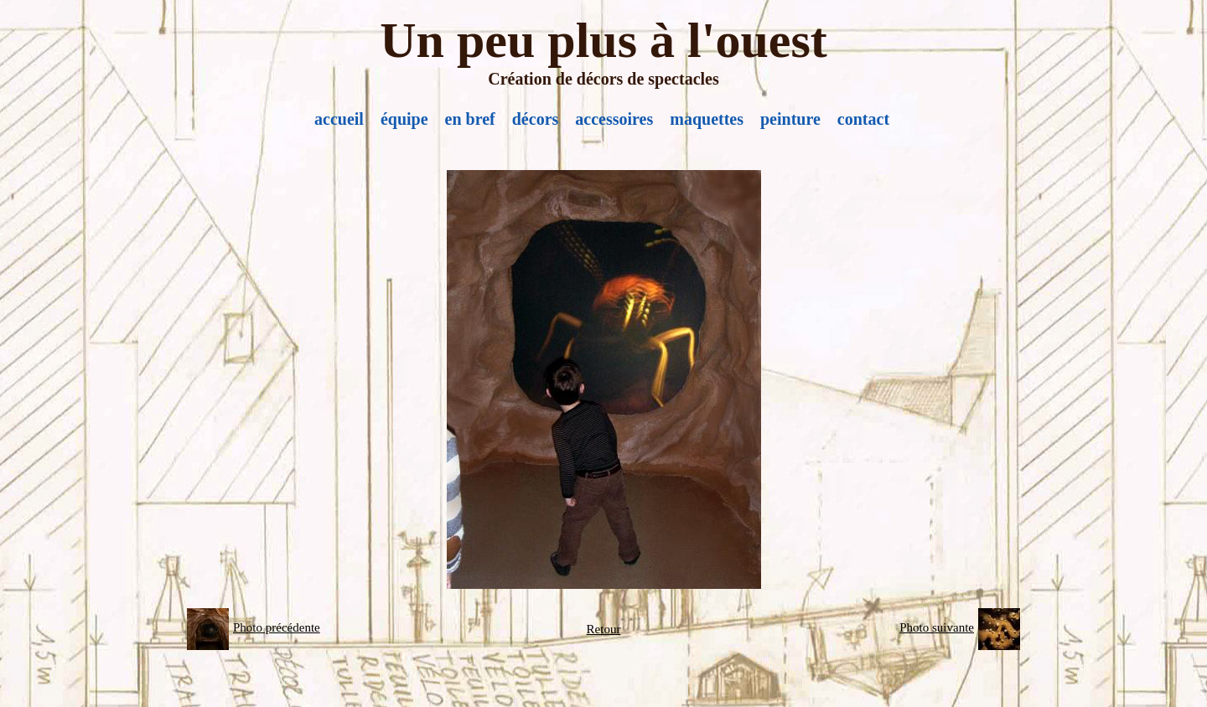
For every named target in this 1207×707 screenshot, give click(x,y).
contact (863, 119)
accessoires (614, 119)
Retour (604, 629)
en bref (470, 119)
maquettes (706, 119)
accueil (339, 119)
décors (535, 119)
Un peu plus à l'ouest (603, 40)
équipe (404, 119)
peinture (790, 119)
